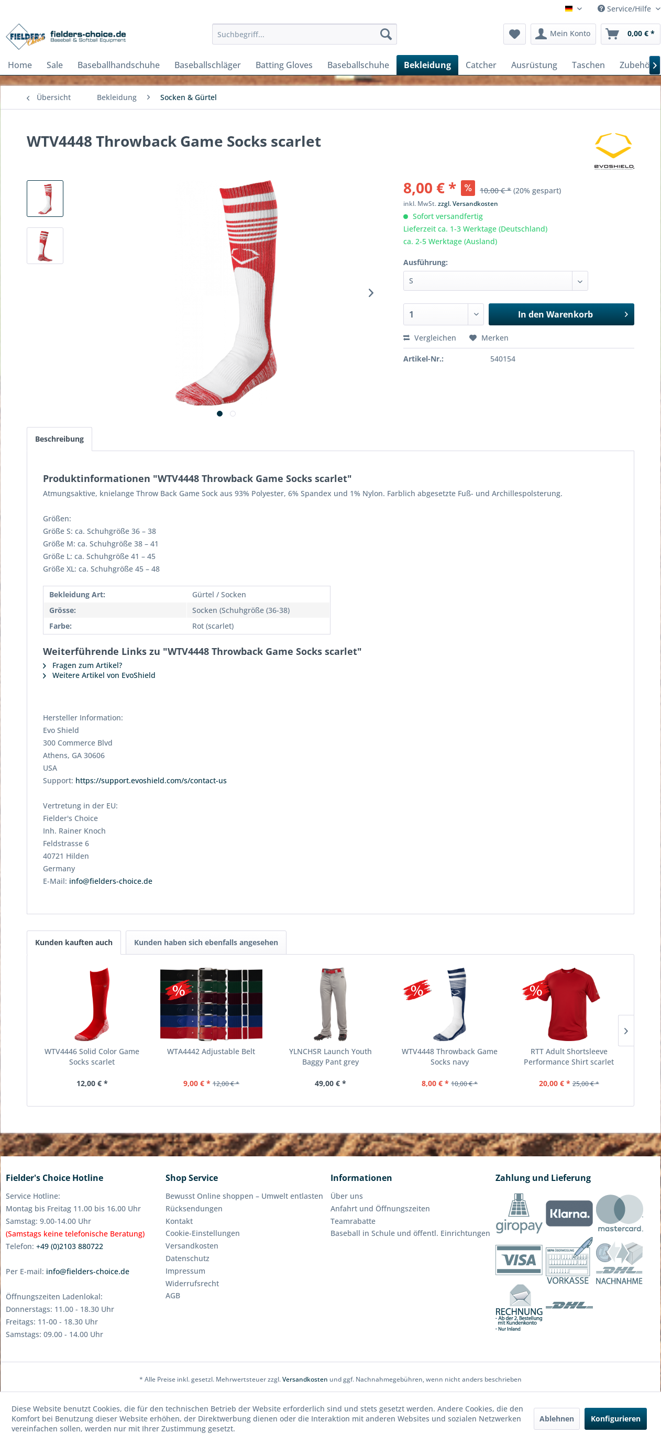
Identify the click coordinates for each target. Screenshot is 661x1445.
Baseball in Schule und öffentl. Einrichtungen (410, 1233)
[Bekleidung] (427, 65)
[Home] (20, 65)
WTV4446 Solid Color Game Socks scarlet (92, 1056)
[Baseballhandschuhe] (118, 65)
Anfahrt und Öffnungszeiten (380, 1208)
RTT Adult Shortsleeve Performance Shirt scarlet (569, 1056)
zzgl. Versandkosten (468, 203)
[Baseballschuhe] (358, 65)
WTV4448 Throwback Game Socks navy (450, 1056)
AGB (173, 1295)
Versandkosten (192, 1246)
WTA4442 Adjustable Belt (211, 1051)
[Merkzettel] (514, 34)
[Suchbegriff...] (304, 34)
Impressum (185, 1271)
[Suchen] (386, 34)
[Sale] (54, 65)
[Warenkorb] (630, 34)
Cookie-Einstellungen (203, 1233)
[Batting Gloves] (284, 65)
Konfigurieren (616, 1419)
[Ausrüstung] (534, 65)
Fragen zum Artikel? (82, 665)
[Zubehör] (636, 65)
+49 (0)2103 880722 (69, 1246)
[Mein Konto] (563, 34)
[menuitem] (304, 34)
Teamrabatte (353, 1221)
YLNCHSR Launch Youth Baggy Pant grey (330, 1056)
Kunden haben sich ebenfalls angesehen (206, 942)
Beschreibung (59, 439)
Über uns (346, 1196)
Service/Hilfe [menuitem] (625, 9)
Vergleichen (429, 338)
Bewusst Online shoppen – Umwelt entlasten (244, 1196)
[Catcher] (481, 65)
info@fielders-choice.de (110, 881)
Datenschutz (188, 1258)
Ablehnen (556, 1419)
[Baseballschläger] (207, 65)
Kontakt (179, 1221)
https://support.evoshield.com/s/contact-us (151, 780)
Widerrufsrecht (192, 1283)
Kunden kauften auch (74, 942)
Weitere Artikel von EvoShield (99, 675)
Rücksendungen (194, 1208)
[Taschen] (588, 65)
